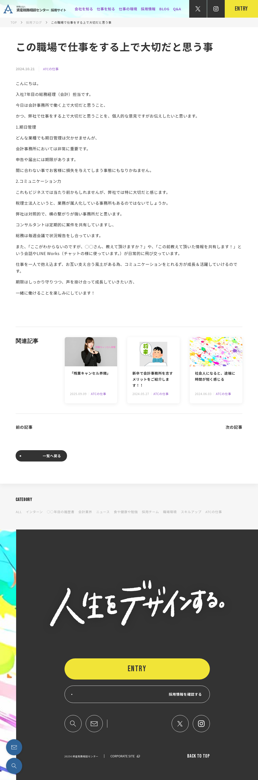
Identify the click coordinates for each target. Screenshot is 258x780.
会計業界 (85, 511)
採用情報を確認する (185, 694)
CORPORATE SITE (122, 756)
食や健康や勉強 (126, 511)
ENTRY (137, 669)
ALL (19, 511)
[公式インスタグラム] (201, 723)
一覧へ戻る (52, 455)
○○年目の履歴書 (60, 511)
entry (241, 8)
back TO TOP (198, 756)
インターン (34, 511)
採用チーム (150, 511)
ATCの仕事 (51, 68)
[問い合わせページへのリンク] (14, 747)
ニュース (103, 511)
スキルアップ (191, 511)
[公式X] (198, 9)
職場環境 (170, 511)
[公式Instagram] (216, 9)
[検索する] (14, 766)
